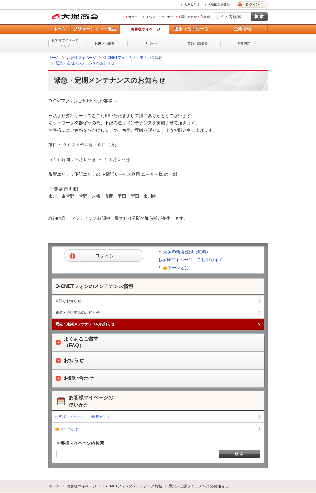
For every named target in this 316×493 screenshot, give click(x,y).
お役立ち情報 (104, 43)
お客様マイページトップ (65, 43)
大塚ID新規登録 (219, 4)
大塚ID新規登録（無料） (186, 251)
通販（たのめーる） (193, 29)
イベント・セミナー (159, 16)
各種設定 (244, 43)
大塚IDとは (192, 4)
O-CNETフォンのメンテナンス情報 (132, 57)
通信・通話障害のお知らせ (77, 312)
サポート (134, 16)
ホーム (59, 29)
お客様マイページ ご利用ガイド (190, 259)
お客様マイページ (145, 29)
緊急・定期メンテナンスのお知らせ (85, 63)
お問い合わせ (187, 16)
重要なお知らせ (68, 301)
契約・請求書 (197, 43)
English (205, 16)
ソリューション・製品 (94, 29)
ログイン (252, 4)
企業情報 (242, 29)
